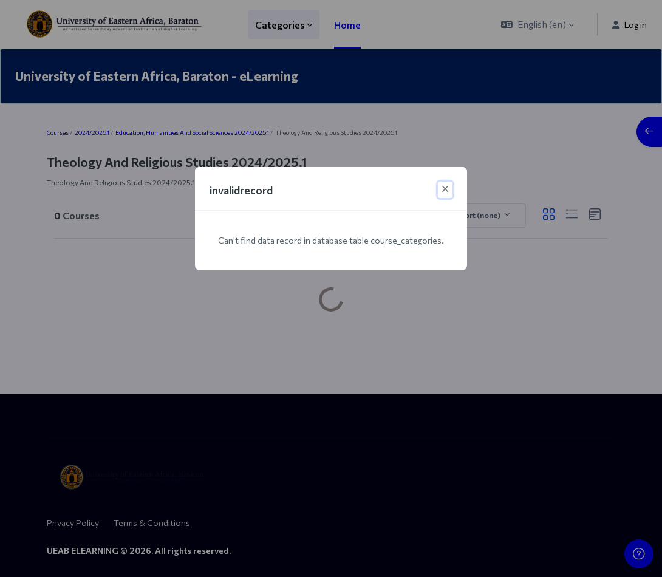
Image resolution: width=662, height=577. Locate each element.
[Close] (445, 190)
